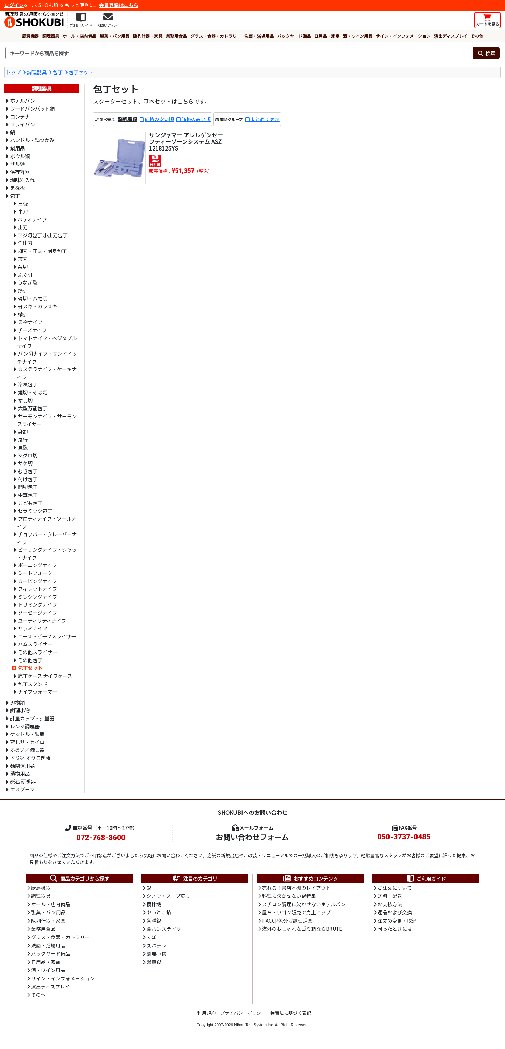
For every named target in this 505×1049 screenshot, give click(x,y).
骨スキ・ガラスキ (37, 306)
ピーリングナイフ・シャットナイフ (47, 553)
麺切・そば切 (32, 392)
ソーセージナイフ (37, 612)
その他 (477, 36)
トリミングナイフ (37, 604)
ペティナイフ (32, 219)
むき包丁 (27, 471)
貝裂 (23, 447)
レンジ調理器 (25, 726)
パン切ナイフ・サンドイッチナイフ (47, 357)
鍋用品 (17, 148)
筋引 (23, 290)
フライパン (22, 124)
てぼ (151, 939)
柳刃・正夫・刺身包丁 (42, 250)
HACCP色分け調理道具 (287, 921)
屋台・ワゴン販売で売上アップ (296, 913)
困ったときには (395, 930)
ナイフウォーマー (37, 691)
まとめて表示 (265, 119)
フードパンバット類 (32, 108)
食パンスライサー (166, 930)
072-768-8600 (100, 837)
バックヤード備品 (294, 36)
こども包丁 (30, 502)
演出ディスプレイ (450, 36)
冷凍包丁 (27, 384)
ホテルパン (22, 100)
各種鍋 (154, 921)
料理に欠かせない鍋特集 (289, 896)
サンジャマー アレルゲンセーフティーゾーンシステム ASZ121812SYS (186, 142)
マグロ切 (27, 455)
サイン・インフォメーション (403, 36)
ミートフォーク (35, 572)
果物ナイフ (30, 322)
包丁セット (81, 72)
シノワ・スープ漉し (168, 896)
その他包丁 (30, 660)
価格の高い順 (196, 119)
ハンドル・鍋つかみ (32, 140)
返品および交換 (395, 913)
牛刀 (23, 211)
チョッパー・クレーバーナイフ (47, 538)
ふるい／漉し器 (27, 749)
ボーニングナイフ (37, 564)
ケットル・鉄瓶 (27, 733)
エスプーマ (22, 789)
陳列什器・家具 (147, 36)
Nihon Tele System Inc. (254, 1029)
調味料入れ (22, 179)
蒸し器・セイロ (27, 742)
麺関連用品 (22, 765)
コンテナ (20, 116)
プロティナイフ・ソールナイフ (46, 522)
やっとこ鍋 (159, 913)
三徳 (23, 203)
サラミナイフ (32, 628)
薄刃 (23, 259)
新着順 (129, 119)
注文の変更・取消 (397, 921)
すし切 (25, 400)
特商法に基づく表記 (290, 1017)
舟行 (23, 439)
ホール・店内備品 (79, 36)
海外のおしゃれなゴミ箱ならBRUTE (302, 930)
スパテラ (156, 947)
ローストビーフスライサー (47, 636)
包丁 (58, 72)
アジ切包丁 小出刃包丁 (43, 235)
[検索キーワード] (239, 53)
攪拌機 (154, 905)
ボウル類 (20, 156)
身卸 (23, 431)
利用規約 (206, 1017)
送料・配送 (390, 896)
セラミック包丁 (35, 510)
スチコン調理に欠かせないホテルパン (304, 905)
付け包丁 (27, 479)
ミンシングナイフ (37, 596)
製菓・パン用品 (114, 36)
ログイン (14, 4)
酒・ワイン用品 (357, 36)
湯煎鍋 (154, 964)
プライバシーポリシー (243, 1017)
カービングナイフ (37, 581)
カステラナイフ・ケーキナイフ (47, 372)
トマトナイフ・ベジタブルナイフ (47, 342)
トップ (13, 72)
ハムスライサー (35, 644)
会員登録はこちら (118, 4)
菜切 (23, 266)
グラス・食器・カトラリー (215, 36)
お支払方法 (390, 905)
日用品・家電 (326, 36)
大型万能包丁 (32, 408)
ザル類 (17, 163)
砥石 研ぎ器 (23, 781)
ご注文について (395, 887)
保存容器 (20, 171)
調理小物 (20, 710)
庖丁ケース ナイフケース (45, 675)
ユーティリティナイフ (42, 620)
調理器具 (50, 36)
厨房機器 (30, 36)
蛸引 (23, 314)
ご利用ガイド (426, 878)
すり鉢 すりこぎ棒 (30, 757)
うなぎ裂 (27, 282)
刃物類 (17, 702)
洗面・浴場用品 (259, 36)
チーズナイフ (32, 330)
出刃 (23, 227)
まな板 (17, 187)
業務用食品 (176, 36)
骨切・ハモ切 (32, 298)
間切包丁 (27, 486)
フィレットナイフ (37, 588)
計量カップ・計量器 (32, 718)
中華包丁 (27, 494)
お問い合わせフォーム (252, 837)
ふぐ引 (25, 274)
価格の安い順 (159, 119)
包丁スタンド (32, 683)
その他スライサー (37, 652)
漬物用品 (20, 773)
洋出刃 (25, 242)
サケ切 (25, 463)
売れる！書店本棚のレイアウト (296, 887)
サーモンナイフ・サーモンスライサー (47, 420)
